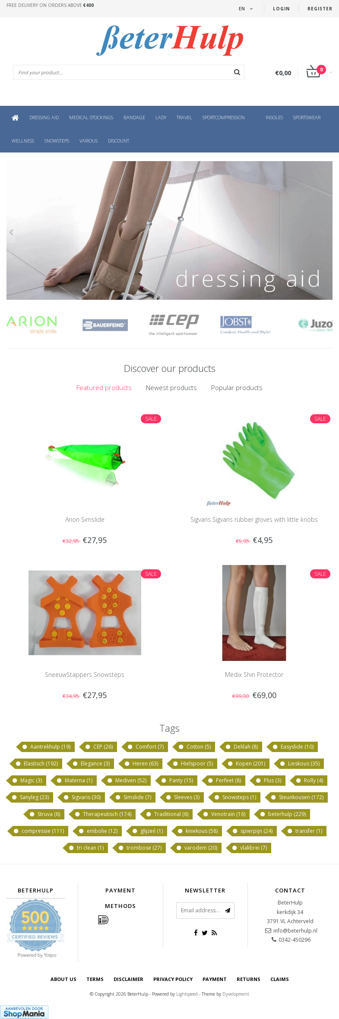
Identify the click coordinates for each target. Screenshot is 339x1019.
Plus (268, 780)
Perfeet (224, 780)
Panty (177, 780)
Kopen (246, 764)
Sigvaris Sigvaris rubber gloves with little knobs (254, 519)
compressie (38, 831)
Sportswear (306, 117)
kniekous (197, 831)
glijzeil (147, 831)
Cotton (194, 747)
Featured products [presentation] (104, 387)
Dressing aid (44, 117)
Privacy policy (173, 979)
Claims (279, 979)
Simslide (133, 797)
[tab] (104, 387)
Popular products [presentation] (237, 387)
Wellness (23, 140)
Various (88, 140)
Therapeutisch (102, 814)
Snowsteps (56, 140)
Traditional (167, 814)
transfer (304, 831)
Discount (118, 140)
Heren (141, 764)
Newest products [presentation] (171, 387)
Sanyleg (30, 797)
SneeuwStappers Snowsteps (84, 674)
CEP (99, 747)
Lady (160, 117)
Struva (44, 814)
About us (63, 979)
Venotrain (224, 814)
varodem (196, 848)
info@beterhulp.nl (295, 930)
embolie (97, 831)
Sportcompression (224, 117)
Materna (74, 780)
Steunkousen (296, 797)
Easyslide (293, 747)
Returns (248, 979)
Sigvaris (82, 797)
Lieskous (299, 764)
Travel (184, 117)
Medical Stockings (91, 117)
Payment (215, 979)
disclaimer (128, 979)
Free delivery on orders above (50, 5)
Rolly (309, 780)
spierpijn (252, 831)
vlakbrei (249, 848)
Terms (95, 979)
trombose (140, 848)
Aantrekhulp (46, 747)
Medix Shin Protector (254, 674)
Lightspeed (187, 994)
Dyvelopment (235, 994)
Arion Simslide (85, 519)
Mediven (126, 780)
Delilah (241, 747)
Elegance (91, 764)
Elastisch (36, 764)
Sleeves (182, 797)
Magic (27, 780)
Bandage (134, 117)
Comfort (145, 747)
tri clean (86, 848)
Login (281, 9)
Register (320, 9)
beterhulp (283, 814)
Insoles (274, 117)
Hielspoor (192, 764)
